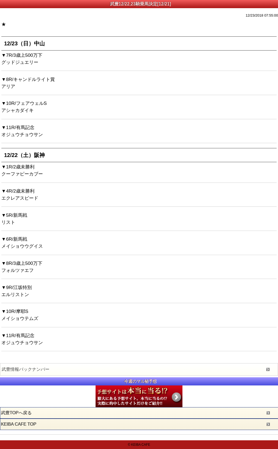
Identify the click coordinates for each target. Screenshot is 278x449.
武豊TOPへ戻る (16, 412)
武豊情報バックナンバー (25, 369)
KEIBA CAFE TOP (18, 424)
